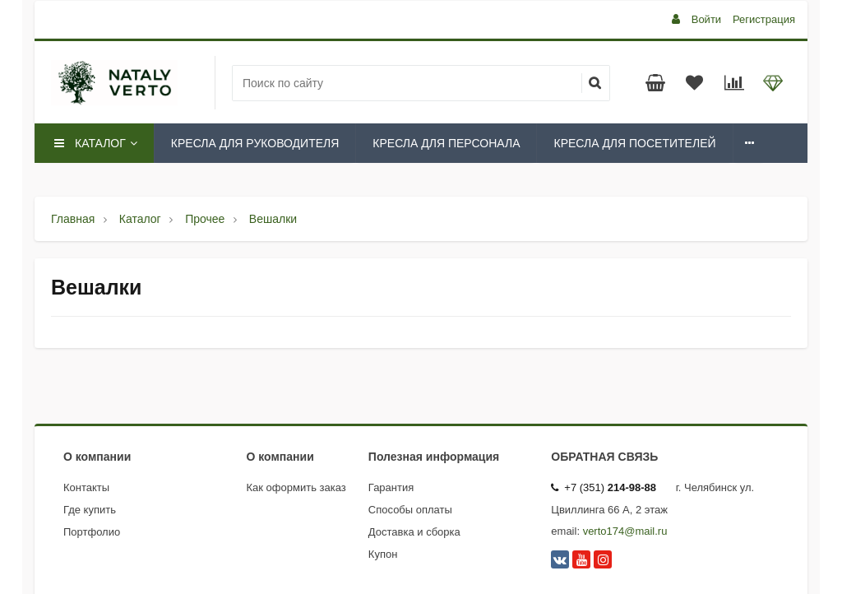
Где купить (89, 510)
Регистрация (764, 19)
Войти (706, 19)
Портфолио (91, 532)
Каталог (94, 143)
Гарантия (391, 487)
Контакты (86, 487)
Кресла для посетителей (634, 143)
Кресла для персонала (446, 143)
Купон (383, 554)
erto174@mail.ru (627, 531)
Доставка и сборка (414, 532)
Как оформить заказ (296, 487)
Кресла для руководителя (255, 143)
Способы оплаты (410, 510)
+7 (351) (603, 487)
